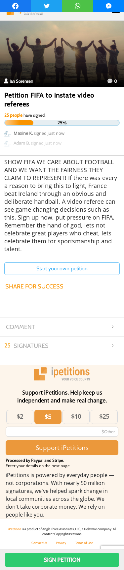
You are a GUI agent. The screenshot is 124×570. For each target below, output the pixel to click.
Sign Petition (62, 559)
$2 (20, 416)
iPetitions (14, 529)
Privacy (61, 543)
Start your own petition (62, 268)
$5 (48, 417)
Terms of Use (84, 543)
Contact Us (39, 543)
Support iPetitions (62, 447)
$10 (76, 416)
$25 (104, 416)
